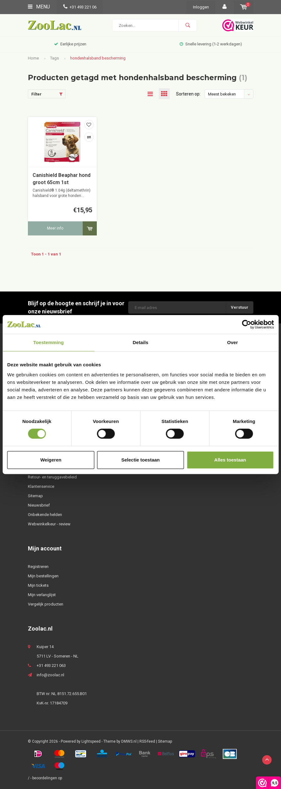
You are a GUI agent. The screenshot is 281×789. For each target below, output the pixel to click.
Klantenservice (41, 486)
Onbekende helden (45, 514)
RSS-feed (147, 741)
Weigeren (50, 459)
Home (33, 58)
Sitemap (35, 495)
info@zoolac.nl (50, 675)
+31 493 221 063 (51, 665)
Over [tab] (232, 342)
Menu (39, 7)
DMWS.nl (129, 741)
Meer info (55, 228)
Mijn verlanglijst (42, 594)
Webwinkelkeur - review (49, 524)
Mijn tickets (38, 585)
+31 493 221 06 (79, 7)
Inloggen (201, 7)
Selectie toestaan (140, 459)
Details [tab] (140, 342)
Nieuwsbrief (39, 505)
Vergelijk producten (45, 604)
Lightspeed (91, 741)
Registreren (38, 566)
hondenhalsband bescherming (98, 58)
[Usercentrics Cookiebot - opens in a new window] (246, 324)
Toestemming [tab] (48, 342)
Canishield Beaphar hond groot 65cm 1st (62, 178)
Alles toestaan (230, 459)
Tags (54, 58)
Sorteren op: (188, 93)
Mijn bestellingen (43, 576)
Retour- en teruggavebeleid (52, 477)
